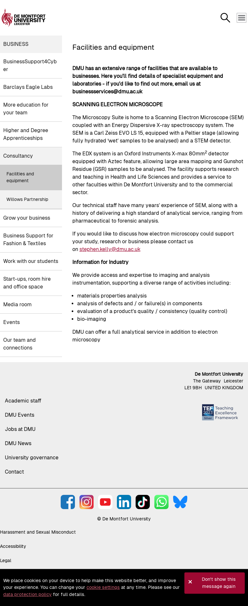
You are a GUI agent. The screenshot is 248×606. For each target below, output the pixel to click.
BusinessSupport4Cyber (30, 65)
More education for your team (25, 109)
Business (15, 44)
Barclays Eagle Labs (28, 87)
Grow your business (26, 218)
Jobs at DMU (20, 429)
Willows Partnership (27, 199)
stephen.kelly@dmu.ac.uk (109, 249)
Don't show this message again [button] (219, 583)
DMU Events (19, 415)
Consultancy (18, 156)
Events (11, 322)
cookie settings (103, 587)
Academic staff (23, 401)
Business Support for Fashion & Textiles (28, 239)
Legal (5, 560)
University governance (31, 457)
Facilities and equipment (20, 177)
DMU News (18, 443)
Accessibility (13, 546)
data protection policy (27, 594)
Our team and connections (19, 344)
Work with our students (30, 261)
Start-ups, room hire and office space (27, 283)
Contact (14, 472)
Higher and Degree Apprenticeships (25, 134)
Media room (17, 304)
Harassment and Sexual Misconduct (38, 532)
